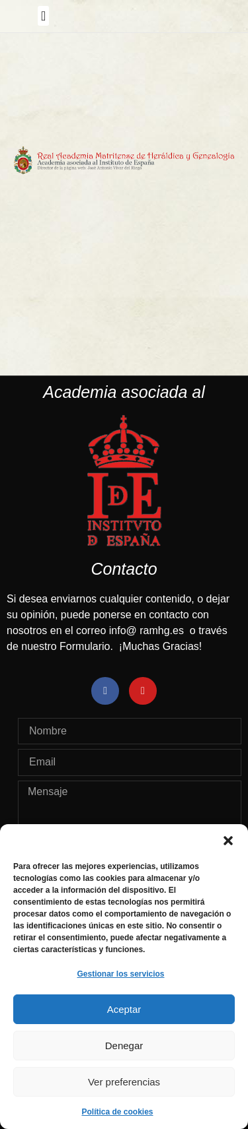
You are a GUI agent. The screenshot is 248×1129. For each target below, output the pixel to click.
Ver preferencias (124, 1081)
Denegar (124, 1045)
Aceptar (124, 1009)
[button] (228, 840)
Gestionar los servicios (120, 974)
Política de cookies (117, 1111)
